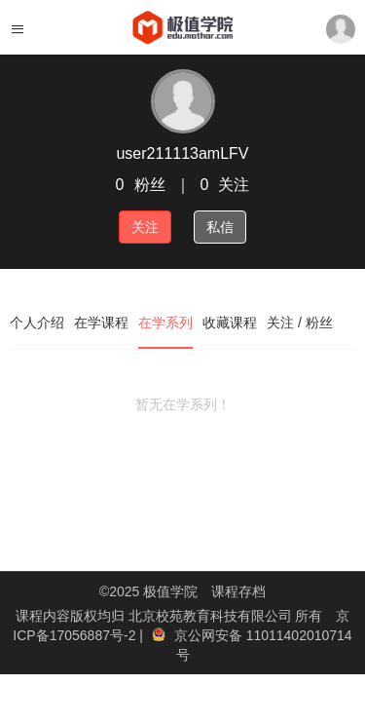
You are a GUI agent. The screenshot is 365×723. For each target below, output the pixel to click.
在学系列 (165, 322)
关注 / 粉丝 (300, 322)
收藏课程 (229, 322)
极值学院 (170, 591)
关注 (145, 227)
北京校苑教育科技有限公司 (212, 616)
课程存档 (238, 591)
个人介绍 (37, 322)
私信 (220, 227)
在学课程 (101, 322)
